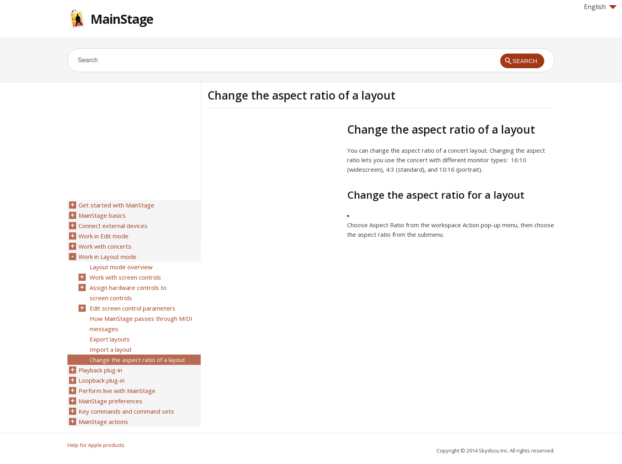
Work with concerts (105, 246)
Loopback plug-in (102, 380)
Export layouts (110, 339)
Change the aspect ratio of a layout (137, 360)
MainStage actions (103, 422)
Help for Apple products (96, 445)
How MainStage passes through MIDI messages (141, 323)
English (600, 6)
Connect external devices (113, 226)
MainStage (121, 18)
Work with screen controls (125, 277)
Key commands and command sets (126, 411)
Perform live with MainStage (117, 391)
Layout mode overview (121, 267)
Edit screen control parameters (132, 308)
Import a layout (111, 349)
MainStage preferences (110, 401)
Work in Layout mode (107, 257)
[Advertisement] (274, 178)
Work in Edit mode (104, 236)
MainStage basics (102, 215)
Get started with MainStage (116, 205)
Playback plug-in (100, 370)
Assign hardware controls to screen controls (128, 293)
